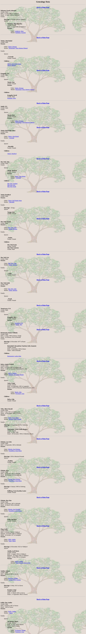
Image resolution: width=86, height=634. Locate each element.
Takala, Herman (12, 46)
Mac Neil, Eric (11, 185)
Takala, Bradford (11, 153)
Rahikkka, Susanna (20, 32)
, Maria (11, 613)
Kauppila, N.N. (19, 323)
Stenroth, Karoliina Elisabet (16, 374)
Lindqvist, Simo (19, 31)
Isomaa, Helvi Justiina (15, 580)
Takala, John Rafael (13, 136)
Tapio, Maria (12, 541)
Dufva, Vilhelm (12, 373)
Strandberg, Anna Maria (15, 451)
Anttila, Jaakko (19, 561)
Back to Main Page (43, 7)
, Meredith (11, 202)
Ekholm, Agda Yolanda (15, 419)
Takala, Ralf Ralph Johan (14, 64)
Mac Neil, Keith (11, 186)
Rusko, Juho (18, 392)
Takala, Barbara (11, 65)
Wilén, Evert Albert (13, 417)
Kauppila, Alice (11, 98)
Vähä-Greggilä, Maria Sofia (22, 563)
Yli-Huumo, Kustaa (20, 630)
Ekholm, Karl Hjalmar (14, 449)
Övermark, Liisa (19, 393)
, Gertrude (11, 138)
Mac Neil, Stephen (12, 183)
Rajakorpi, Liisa (19, 632)
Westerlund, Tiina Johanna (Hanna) (18, 48)
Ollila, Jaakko (12, 539)
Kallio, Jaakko (12, 611)
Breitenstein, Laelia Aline (14, 356)
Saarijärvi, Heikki (13, 578)
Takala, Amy (18, 324)
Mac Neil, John (12, 227)
